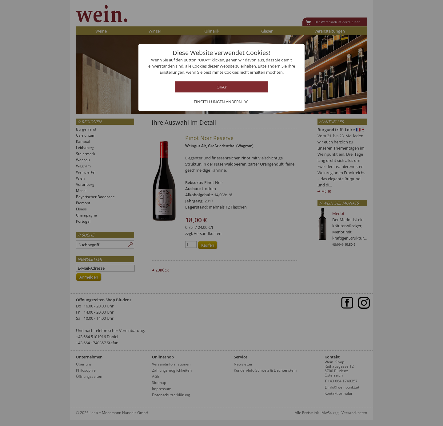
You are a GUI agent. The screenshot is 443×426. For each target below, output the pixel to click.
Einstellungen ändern (218, 101)
